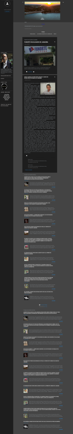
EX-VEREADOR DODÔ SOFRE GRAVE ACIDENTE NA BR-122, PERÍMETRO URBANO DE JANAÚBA (41, 385)
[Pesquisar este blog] (43, 29)
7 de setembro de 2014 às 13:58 (33, 162)
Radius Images (45, 306)
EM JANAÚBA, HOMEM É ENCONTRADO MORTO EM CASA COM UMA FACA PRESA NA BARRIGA (42, 421)
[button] (54, 42)
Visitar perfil (7, 11)
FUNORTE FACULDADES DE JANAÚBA (36, 42)
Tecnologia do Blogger (43, 304)
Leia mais (53, 223)
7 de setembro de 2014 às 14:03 (33, 167)
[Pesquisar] (63, 2)
